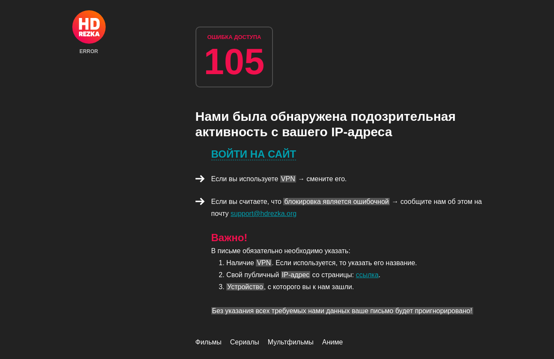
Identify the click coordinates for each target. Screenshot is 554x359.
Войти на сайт (253, 154)
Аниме (332, 342)
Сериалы (244, 342)
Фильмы (209, 342)
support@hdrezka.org (263, 213)
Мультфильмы (291, 342)
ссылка (367, 274)
